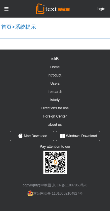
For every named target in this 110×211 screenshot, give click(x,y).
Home (55, 67)
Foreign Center (55, 116)
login (101, 8)
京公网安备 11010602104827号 (58, 193)
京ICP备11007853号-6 (69, 185)
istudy (55, 100)
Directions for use (55, 108)
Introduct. (55, 75)
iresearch (55, 92)
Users (55, 83)
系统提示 (25, 27)
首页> (8, 27)
